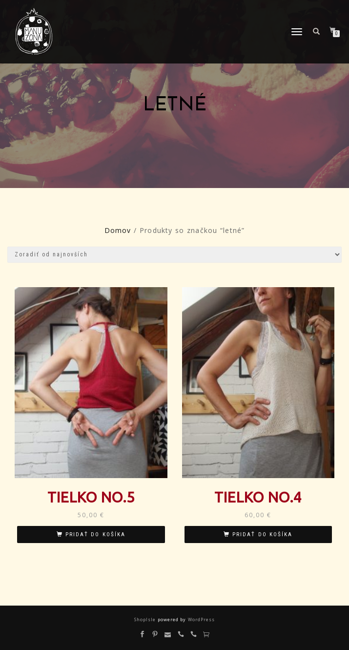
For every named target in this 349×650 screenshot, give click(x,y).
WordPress (200, 619)
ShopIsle (145, 619)
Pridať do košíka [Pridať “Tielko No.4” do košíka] (262, 534)
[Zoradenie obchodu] (174, 255)
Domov (117, 230)
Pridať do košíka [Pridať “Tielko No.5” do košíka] (95, 534)
